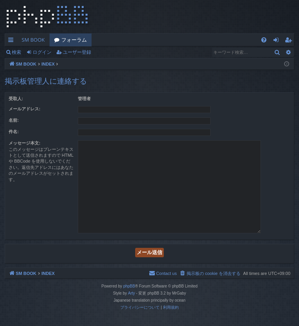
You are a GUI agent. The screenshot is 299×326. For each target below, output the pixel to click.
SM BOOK (33, 39)
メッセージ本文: (24, 143)
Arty (131, 293)
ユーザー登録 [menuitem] (290, 41)
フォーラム (74, 39)
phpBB (129, 286)
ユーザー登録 (77, 52)
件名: (14, 131)
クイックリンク (12, 41)
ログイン (42, 52)
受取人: (16, 98)
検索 (16, 52)
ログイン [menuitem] (278, 41)
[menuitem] (264, 39)
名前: (14, 120)
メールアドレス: (24, 108)
